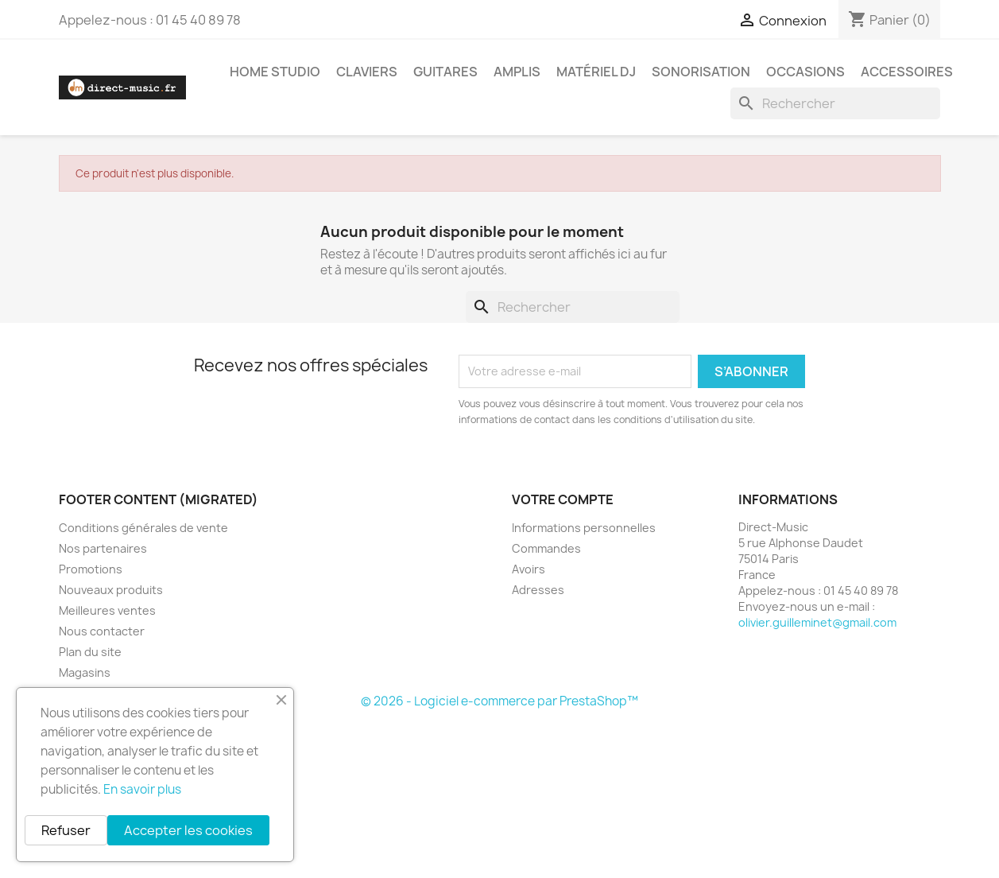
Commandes (546, 548)
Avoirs (528, 569)
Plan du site (90, 651)
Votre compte (563, 499)
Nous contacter (102, 631)
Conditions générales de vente (143, 527)
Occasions (805, 71)
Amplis (517, 71)
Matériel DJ (596, 71)
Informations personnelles (584, 527)
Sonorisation (701, 71)
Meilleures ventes (107, 610)
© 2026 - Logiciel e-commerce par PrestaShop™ (499, 701)
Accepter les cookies (188, 830)
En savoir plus (142, 789)
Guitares (445, 71)
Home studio (275, 71)
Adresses (538, 589)
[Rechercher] (835, 103)
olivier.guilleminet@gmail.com (817, 622)
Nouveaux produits (111, 589)
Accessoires (907, 71)
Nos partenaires (103, 548)
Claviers (366, 71)
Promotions (90, 569)
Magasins (84, 672)
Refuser (66, 830)
